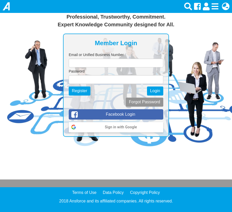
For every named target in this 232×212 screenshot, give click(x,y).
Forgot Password (144, 102)
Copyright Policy (145, 192)
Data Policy (113, 192)
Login (155, 91)
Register (79, 91)
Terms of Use (84, 192)
